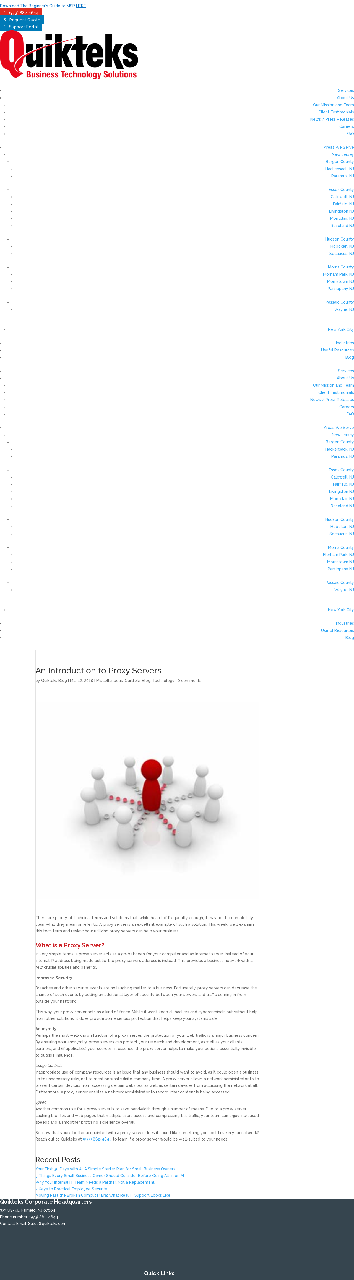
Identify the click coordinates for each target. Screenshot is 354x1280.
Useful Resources (337, 350)
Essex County (341, 189)
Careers (346, 126)
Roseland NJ (342, 225)
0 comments (189, 680)
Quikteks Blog (54, 680)
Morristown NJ (340, 281)
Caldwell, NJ (342, 197)
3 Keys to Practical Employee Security (71, 1189)
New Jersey (343, 154)
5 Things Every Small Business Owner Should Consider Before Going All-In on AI (109, 1175)
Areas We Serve (339, 147)
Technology (163, 680)
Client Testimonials (336, 112)
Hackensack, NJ (339, 169)
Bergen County (340, 161)
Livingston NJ (341, 211)
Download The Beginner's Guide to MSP (43, 6)
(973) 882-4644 (23, 12)
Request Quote (24, 19)
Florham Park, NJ (338, 274)
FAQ (350, 133)
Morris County (341, 267)
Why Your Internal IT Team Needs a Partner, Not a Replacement (95, 1182)
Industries (345, 343)
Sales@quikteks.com (47, 1223)
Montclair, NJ (342, 218)
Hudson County (339, 239)
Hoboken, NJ (342, 246)
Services (346, 90)
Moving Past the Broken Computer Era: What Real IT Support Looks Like (102, 1195)
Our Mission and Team (333, 105)
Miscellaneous (109, 680)
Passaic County (340, 302)
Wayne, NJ (344, 309)
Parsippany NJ (341, 288)
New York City (341, 329)
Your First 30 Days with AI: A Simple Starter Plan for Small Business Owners (105, 1169)
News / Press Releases (332, 119)
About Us (345, 97)
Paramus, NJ (342, 176)
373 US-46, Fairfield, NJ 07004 (27, 1210)
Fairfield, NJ (343, 204)
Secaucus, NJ (341, 253)
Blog (349, 357)
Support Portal (23, 26)
